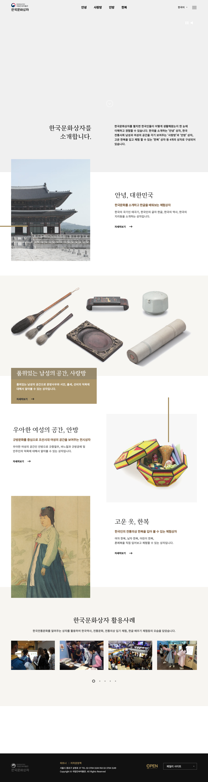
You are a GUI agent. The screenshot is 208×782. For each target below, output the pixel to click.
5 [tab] (115, 681)
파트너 (63, 763)
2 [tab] (99, 681)
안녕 (84, 7)
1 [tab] (93, 681)
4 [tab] (110, 681)
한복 (124, 7)
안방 (111, 7)
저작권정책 (75, 763)
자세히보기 (121, 226)
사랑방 (98, 7)
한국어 (181, 7)
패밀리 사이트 (174, 766)
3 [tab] (105, 681)
